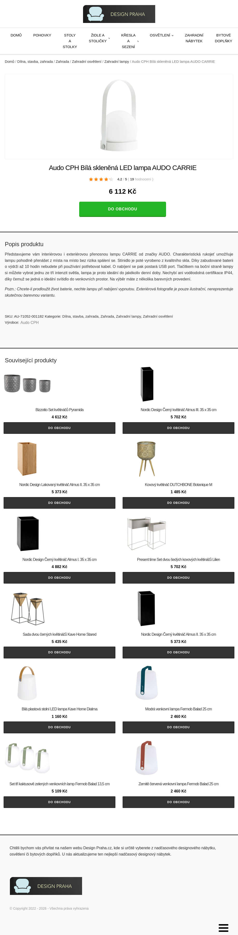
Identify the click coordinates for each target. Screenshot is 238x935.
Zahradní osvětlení (86, 62)
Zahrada (62, 62)
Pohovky (42, 35)
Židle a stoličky (98, 38)
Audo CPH (30, 323)
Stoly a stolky (70, 41)
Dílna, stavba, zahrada (35, 62)
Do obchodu (122, 209)
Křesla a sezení (128, 41)
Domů (16, 35)
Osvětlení (160, 35)
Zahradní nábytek (194, 38)
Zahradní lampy (116, 62)
